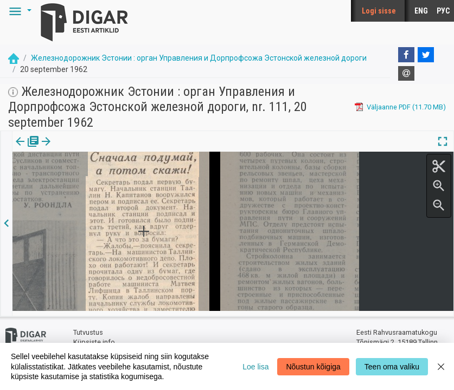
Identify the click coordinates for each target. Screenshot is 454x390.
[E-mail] (406, 73)
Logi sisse (379, 10)
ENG (421, 10)
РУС (443, 10)
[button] (18, 10)
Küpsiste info (94, 337)
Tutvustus (88, 328)
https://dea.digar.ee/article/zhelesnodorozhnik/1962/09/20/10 (111, 178)
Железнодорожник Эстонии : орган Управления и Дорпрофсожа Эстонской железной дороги (199, 58)
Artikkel (76, 149)
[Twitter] (426, 54)
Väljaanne (27, 149)
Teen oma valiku (392, 366)
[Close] (440, 366)
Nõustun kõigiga (313, 366)
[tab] (27, 149)
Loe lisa (255, 366)
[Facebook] (406, 54)
